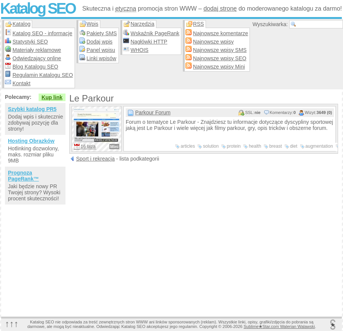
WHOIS (139, 50)
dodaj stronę (220, 8)
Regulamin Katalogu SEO (42, 75)
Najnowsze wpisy (213, 42)
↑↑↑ (12, 324)
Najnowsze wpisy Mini (219, 67)
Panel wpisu (101, 50)
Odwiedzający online (36, 58)
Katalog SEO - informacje (42, 33)
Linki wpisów (102, 58)
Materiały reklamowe (36, 50)
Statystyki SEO (30, 42)
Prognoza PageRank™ (23, 176)
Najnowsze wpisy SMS (220, 50)
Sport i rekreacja (95, 159)
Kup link (52, 97)
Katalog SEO (37, 8)
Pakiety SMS (102, 33)
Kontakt (21, 83)
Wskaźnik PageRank (155, 33)
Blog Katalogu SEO (35, 67)
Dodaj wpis (99, 42)
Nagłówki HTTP (149, 42)
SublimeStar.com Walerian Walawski (279, 326)
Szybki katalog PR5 (32, 109)
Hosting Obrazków (31, 141)
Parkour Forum (152, 112)
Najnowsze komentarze (220, 33)
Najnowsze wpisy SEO (219, 58)
